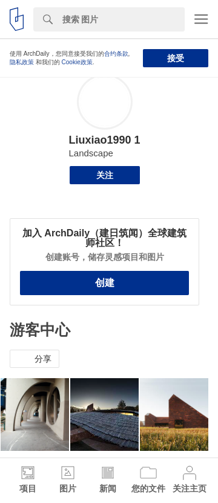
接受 (175, 58)
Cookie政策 (77, 62)
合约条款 (116, 53)
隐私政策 (22, 62)
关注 (104, 175)
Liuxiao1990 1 (104, 140)
